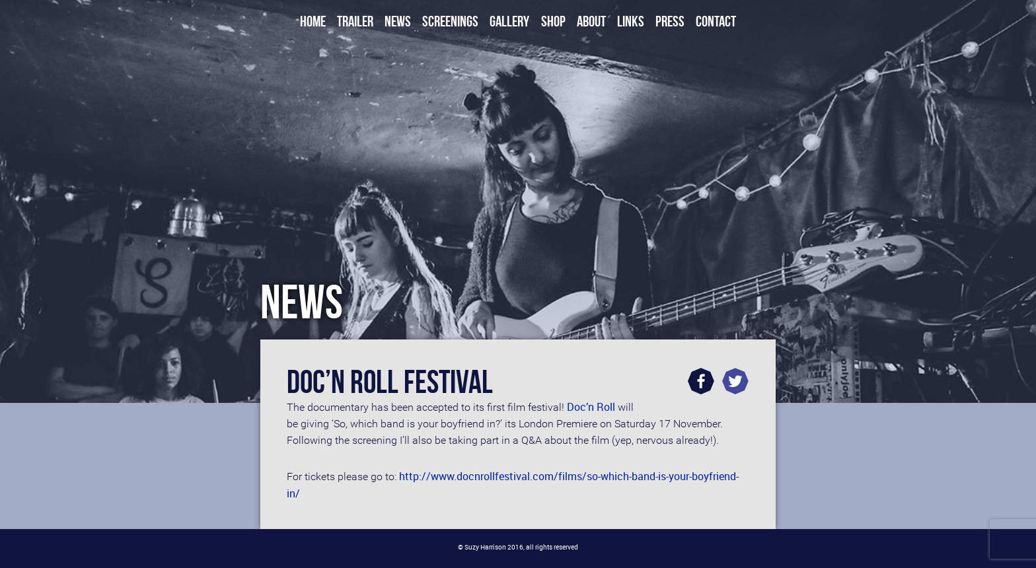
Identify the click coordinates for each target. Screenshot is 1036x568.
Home (313, 21)
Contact (716, 21)
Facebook (701, 381)
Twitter (735, 381)
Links (630, 21)
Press (669, 21)
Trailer (355, 21)
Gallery (509, 21)
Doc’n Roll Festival (390, 382)
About (591, 21)
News (398, 21)
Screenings (450, 21)
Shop (553, 21)
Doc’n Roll (591, 407)
